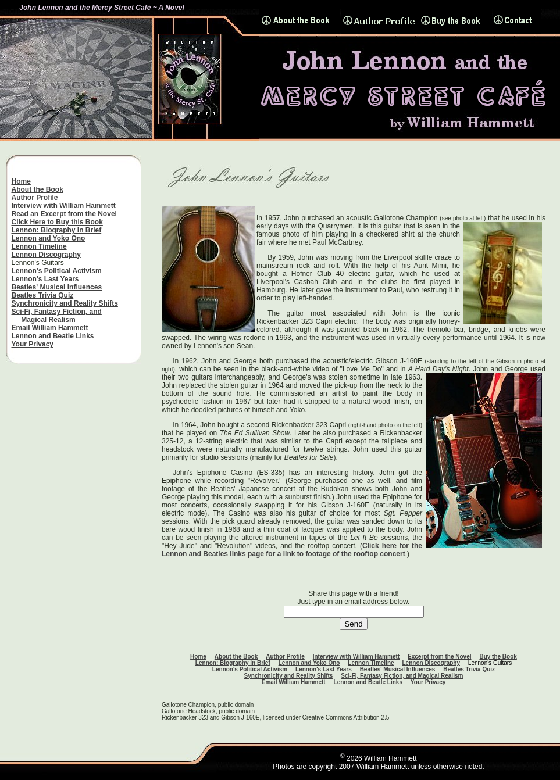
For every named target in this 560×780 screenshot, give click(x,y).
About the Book (37, 189)
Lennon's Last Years (45, 279)
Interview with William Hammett (64, 206)
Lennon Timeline (39, 246)
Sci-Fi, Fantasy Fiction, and (57, 311)
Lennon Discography (46, 255)
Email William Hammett (50, 328)
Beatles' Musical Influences (57, 287)
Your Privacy (32, 344)
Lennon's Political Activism (57, 271)
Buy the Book (497, 656)
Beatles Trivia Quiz (43, 295)
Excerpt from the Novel (439, 656)
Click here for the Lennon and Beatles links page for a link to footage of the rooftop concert (292, 550)
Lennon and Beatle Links (53, 336)
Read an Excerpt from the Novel (64, 214)
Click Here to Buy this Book (57, 222)
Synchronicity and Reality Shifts (65, 303)
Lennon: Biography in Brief (57, 230)
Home (21, 181)
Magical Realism (48, 320)
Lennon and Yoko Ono (48, 238)
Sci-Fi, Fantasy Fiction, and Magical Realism (402, 675)
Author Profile (35, 198)
